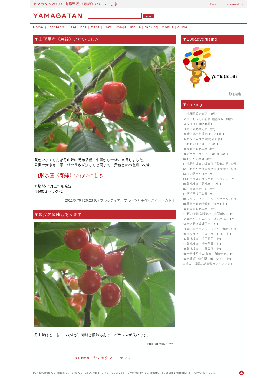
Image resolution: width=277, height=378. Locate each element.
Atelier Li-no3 (195, 123)
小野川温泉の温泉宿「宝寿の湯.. (208, 163)
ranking (151, 27)
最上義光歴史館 (197, 129)
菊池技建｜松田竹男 (200, 238)
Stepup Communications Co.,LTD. (65, 372)
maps (95, 27)
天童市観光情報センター (203, 203)
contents (57, 27)
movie (135, 27)
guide (182, 27)
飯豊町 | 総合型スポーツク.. (205, 258)
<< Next (82, 358)
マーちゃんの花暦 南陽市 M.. (206, 119)
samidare (237, 4)
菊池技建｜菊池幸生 (200, 183)
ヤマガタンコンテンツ (112, 358)
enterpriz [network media (195, 372)
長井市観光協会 (197, 148)
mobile (168, 27)
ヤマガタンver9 (46, 4)
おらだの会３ (196, 158)
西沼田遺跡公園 (197, 193)
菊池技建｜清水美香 (200, 243)
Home (38, 27)
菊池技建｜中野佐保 (200, 248)
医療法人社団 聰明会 (200, 139)
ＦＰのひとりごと (198, 143)
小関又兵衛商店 (197, 113)
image (121, 27)
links (108, 27)
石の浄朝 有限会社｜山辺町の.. (207, 213)
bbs (83, 27)
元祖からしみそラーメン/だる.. (207, 218)
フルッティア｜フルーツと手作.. (208, 198)
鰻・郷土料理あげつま (201, 133)
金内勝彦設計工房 (198, 223)
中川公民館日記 (197, 188)
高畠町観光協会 (197, 208)
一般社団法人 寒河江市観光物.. (207, 253)
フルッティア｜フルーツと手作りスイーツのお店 (137, 200)
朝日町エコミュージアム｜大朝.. (208, 228)
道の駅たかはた (197, 173)
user (73, 27)
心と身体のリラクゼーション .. (207, 178)
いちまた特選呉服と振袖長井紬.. (208, 168)
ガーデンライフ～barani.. (203, 153)
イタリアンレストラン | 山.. (205, 233)
